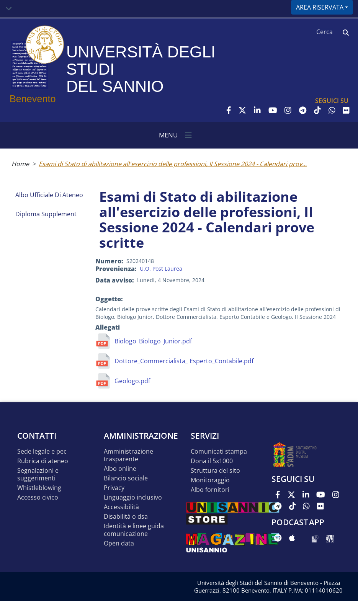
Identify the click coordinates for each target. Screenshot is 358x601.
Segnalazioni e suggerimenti (38, 474)
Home (20, 164)
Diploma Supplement (46, 214)
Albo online (120, 469)
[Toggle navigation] (9, 9)
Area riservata (319, 7)
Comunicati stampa (219, 451)
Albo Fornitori (210, 490)
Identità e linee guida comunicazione (134, 530)
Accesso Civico (37, 497)
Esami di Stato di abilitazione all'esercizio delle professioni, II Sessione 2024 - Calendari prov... (173, 164)
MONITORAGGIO (210, 480)
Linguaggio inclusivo (133, 497)
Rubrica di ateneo (42, 461)
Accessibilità (121, 507)
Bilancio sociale (126, 478)
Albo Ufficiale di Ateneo (49, 195)
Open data (119, 543)
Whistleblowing (39, 488)
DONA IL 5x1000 (212, 461)
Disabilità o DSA (126, 517)
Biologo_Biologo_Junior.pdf (153, 341)
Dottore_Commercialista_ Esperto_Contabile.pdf (183, 361)
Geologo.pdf (132, 381)
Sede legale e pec (42, 451)
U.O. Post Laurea (161, 268)
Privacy (114, 488)
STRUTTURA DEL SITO (215, 471)
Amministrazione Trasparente (128, 455)
